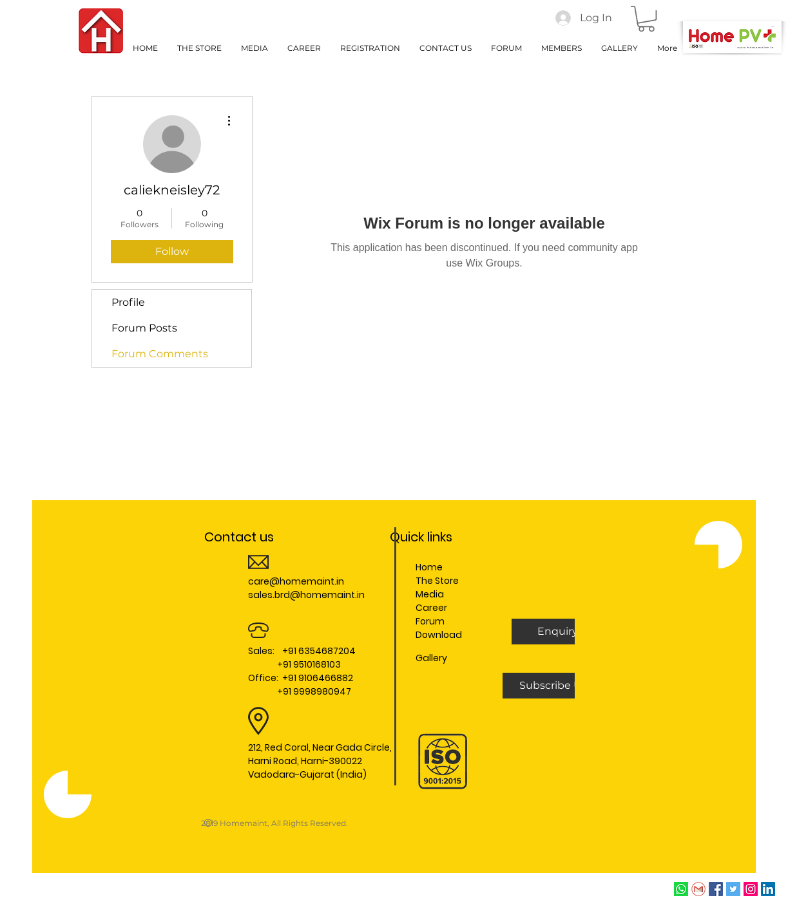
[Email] (698, 889)
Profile (128, 302)
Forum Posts (144, 328)
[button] (646, 19)
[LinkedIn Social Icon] (768, 889)
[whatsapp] (681, 889)
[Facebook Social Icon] (716, 889)
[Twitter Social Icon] (733, 889)
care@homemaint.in (296, 581)
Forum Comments (159, 354)
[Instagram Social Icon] (751, 889)
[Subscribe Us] (553, 685)
